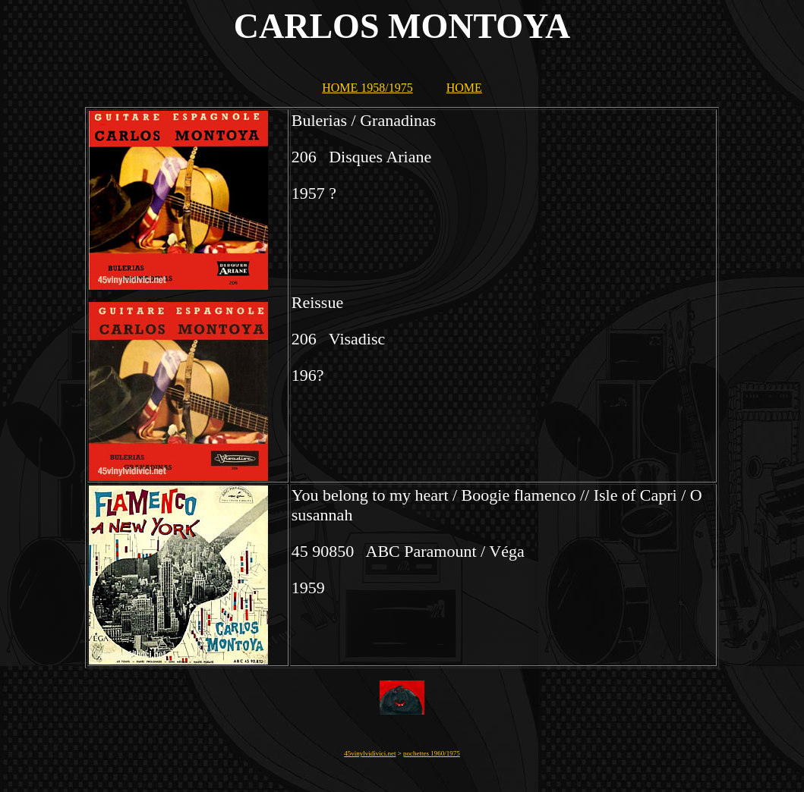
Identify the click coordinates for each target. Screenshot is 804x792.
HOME (464, 87)
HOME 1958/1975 (367, 87)
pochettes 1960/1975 (431, 753)
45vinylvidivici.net (370, 753)
